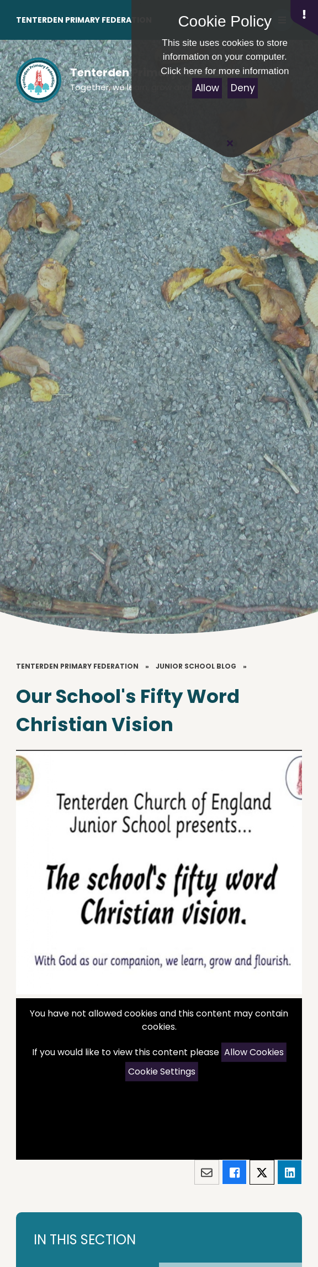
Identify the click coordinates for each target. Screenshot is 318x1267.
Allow (207, 88)
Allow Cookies (254, 1052)
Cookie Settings (161, 1071)
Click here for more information (225, 71)
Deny (243, 88)
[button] (304, 18)
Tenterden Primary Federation (84, 19)
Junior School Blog (196, 666)
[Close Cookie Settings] (229, 143)
